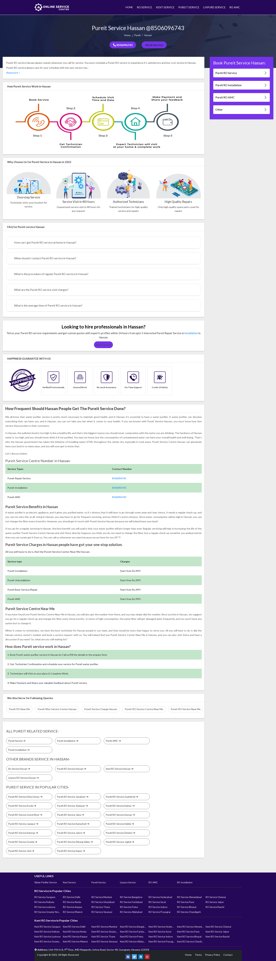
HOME (129, 7)
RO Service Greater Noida (47, 912)
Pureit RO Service (241, 73)
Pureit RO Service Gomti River (25, 814)
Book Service (154, 45)
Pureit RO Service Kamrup (23, 832)
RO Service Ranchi (215, 907)
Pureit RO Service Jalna (70, 814)
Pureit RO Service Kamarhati (73, 823)
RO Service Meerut (72, 912)
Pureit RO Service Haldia (120, 823)
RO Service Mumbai (101, 897)
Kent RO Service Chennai (218, 926)
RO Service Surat (157, 902)
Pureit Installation (67, 740)
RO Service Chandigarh (189, 912)
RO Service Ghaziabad (103, 902)
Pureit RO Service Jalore (71, 832)
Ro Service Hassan (19, 768)
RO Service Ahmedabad (189, 897)
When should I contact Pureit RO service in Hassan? (45, 258)
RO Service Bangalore (131, 897)
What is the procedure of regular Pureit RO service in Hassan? (51, 274)
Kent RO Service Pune (188, 931)
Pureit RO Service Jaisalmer (72, 796)
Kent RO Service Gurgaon (47, 926)
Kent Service (69, 882)
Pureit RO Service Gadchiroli (122, 796)
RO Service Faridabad (131, 902)
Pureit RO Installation (241, 85)
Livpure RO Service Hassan (23, 777)
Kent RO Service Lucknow (47, 936)
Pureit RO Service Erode (22, 805)
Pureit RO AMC (241, 97)
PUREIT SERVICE (188, 7)
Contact (228, 954)
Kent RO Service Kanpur (75, 936)
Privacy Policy (212, 954)
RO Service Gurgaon (44, 897)
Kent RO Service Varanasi (104, 941)
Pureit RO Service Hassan (71, 768)
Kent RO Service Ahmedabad (190, 926)
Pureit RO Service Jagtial (120, 841)
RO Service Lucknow (44, 907)
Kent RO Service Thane (103, 936)
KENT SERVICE (165, 7)
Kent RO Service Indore (161, 936)
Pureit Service (16, 740)
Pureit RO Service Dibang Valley (75, 841)
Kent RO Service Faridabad (133, 931)
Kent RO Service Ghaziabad (104, 931)
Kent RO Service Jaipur (217, 931)
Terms (198, 954)
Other (241, 109)
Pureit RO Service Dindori (120, 832)
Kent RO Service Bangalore (133, 926)
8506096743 (122, 45)
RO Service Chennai (216, 897)
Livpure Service (128, 882)
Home (127, 35)
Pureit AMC (113, 740)
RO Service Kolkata (44, 902)
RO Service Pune (185, 902)
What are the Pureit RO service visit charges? (41, 289)
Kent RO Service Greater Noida (47, 941)
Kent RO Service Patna (131, 936)
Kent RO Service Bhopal (189, 936)
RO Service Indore (158, 907)
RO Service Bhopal (186, 907)
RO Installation (185, 882)
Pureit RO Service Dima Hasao (25, 796)
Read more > (13, 72)
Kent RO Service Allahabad (133, 941)
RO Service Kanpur (72, 907)
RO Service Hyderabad (160, 897)
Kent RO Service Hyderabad (162, 926)
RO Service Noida (72, 902)
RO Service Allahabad (131, 912)
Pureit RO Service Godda (22, 841)
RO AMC (234, 7)
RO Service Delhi (71, 897)
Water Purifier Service (45, 882)
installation (191, 333)
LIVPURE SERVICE (214, 7)
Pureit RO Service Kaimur (120, 805)
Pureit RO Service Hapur (71, 851)
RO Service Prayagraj (159, 912)
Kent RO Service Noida (74, 931)
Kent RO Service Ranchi (218, 936)
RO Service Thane (100, 907)
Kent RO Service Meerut (75, 941)
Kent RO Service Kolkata (47, 931)
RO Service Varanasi (101, 912)
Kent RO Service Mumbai (104, 926)
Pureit (137, 35)
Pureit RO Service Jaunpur (23, 823)
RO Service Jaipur (215, 902)
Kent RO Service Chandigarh (190, 941)
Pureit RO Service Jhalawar (72, 805)
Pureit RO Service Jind (21, 851)
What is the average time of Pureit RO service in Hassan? (48, 305)
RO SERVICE (144, 7)
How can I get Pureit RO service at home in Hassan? (45, 242)
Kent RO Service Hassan (119, 768)
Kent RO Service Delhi (74, 926)
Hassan (148, 35)
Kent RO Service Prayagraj (162, 941)
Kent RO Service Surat (160, 931)
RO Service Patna (129, 907)
